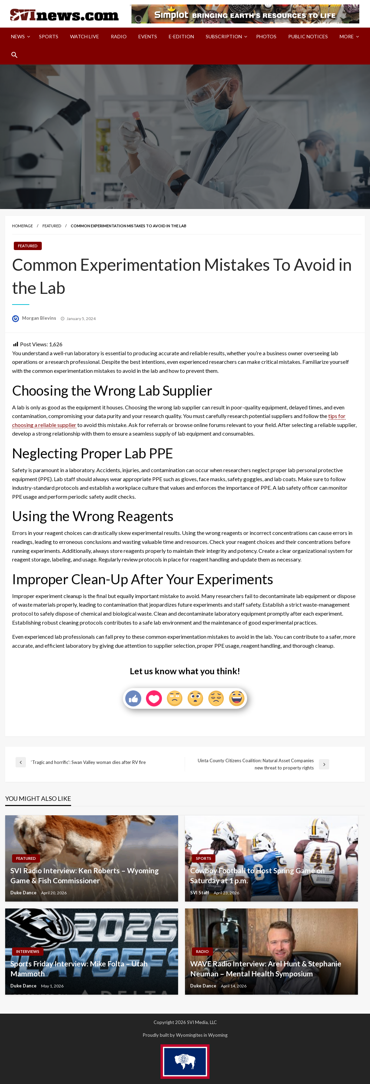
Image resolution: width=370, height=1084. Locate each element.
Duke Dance (24, 892)
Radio (119, 36)
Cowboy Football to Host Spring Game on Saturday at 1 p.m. (257, 875)
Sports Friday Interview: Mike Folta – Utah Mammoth (79, 968)
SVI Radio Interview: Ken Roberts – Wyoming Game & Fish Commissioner (84, 875)
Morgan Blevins (39, 318)
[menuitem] (19, 36)
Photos (266, 36)
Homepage (22, 225)
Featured (51, 225)
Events (147, 36)
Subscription (224, 36)
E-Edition (181, 36)
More (347, 36)
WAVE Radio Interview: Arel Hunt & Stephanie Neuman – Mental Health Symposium (265, 968)
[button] (14, 54)
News (18, 36)
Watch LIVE (84, 36)
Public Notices (308, 36)
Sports (48, 36)
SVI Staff (200, 892)
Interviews (27, 951)
